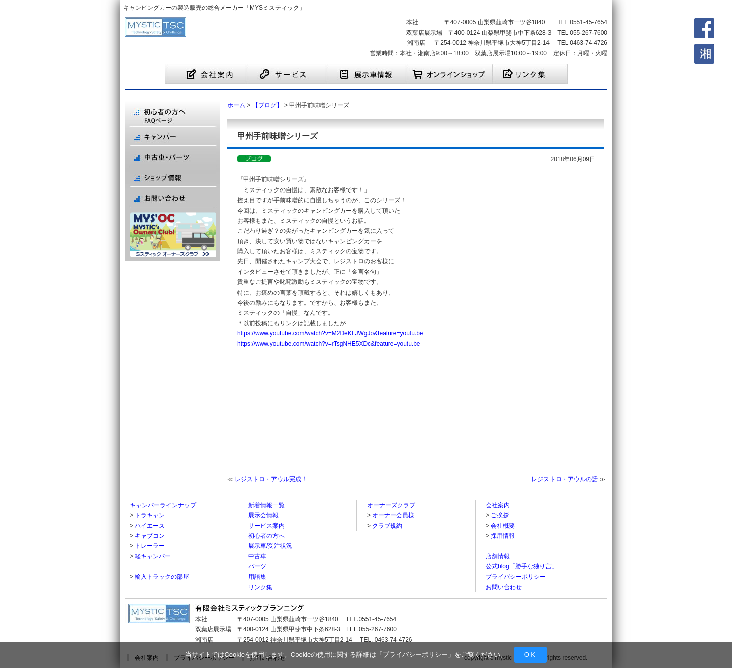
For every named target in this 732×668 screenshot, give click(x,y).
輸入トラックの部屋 (162, 576)
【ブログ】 (267, 105)
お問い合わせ (504, 587)
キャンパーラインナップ (163, 505)
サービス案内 (266, 525)
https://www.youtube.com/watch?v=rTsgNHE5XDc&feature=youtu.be (328, 343)
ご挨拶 (500, 515)
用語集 (257, 576)
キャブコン (150, 535)
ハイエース (150, 525)
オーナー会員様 (393, 515)
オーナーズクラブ (391, 505)
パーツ (257, 566)
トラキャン (150, 515)
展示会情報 (263, 515)
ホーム (236, 105)
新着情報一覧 (266, 505)
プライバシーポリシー (415, 654)
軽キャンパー (153, 556)
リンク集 (260, 587)
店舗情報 (498, 556)
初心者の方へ (266, 535)
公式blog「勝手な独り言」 (522, 566)
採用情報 (503, 535)
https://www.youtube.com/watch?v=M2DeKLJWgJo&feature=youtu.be (330, 333)
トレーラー (150, 545)
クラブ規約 (387, 525)
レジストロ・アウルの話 (564, 479)
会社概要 (503, 525)
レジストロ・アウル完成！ (271, 479)
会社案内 (498, 505)
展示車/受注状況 (270, 545)
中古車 (257, 556)
